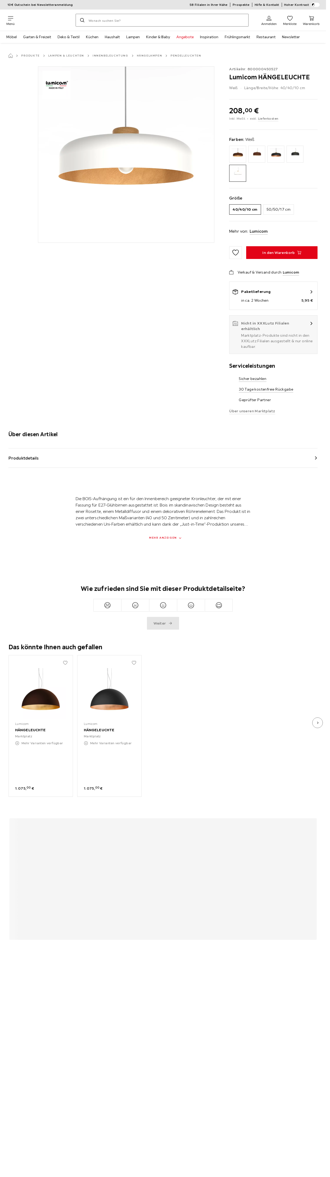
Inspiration (209, 36)
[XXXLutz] (45, 20)
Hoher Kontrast (302, 5)
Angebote (185, 36)
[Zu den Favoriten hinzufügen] (235, 252)
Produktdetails (23, 458)
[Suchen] (82, 20)
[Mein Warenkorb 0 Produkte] (311, 20)
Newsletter (291, 36)
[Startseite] (10, 56)
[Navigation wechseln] (10, 20)
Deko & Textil (69, 36)
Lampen (133, 36)
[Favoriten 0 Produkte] (290, 20)
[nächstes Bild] (317, 722)
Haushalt (112, 36)
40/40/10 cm (245, 209)
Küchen (92, 36)
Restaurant (266, 36)
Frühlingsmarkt (237, 36)
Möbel (11, 36)
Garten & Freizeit (37, 36)
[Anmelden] (269, 20)
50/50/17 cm (278, 209)
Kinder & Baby (158, 36)
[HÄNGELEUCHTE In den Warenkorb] (282, 252)
